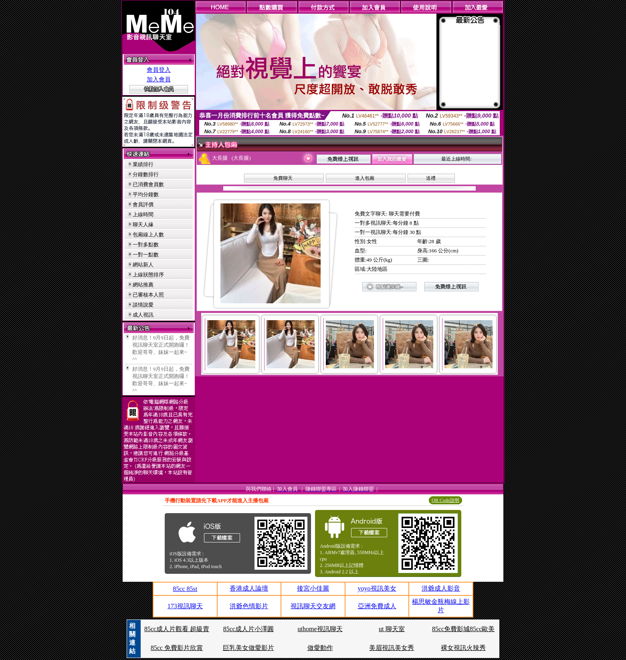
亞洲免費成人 (377, 606)
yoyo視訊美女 (377, 588)
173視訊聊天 (185, 606)
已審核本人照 (148, 295)
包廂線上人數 (148, 235)
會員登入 (159, 70)
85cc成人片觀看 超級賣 (176, 628)
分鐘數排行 (146, 174)
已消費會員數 (148, 184)
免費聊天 (283, 178)
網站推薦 (143, 285)
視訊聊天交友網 (313, 606)
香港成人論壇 (249, 588)
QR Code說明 (445, 500)
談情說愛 (143, 305)
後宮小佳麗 (313, 588)
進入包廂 (364, 178)
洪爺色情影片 (249, 606)
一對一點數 (146, 255)
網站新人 (143, 265)
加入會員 (159, 79)
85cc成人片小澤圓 (248, 628)
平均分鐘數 (146, 194)
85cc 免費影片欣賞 (177, 647)
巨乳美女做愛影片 (248, 647)
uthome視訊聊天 (320, 628)
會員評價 (143, 204)
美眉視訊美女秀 (391, 647)
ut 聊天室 (391, 628)
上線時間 (143, 214)
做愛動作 (320, 647)
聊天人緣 (143, 224)
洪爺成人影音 (441, 588)
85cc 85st (185, 588)
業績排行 (143, 164)
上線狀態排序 (148, 275)
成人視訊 (143, 315)
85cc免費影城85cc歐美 (463, 628)
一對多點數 (146, 245)
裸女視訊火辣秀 (463, 647)
